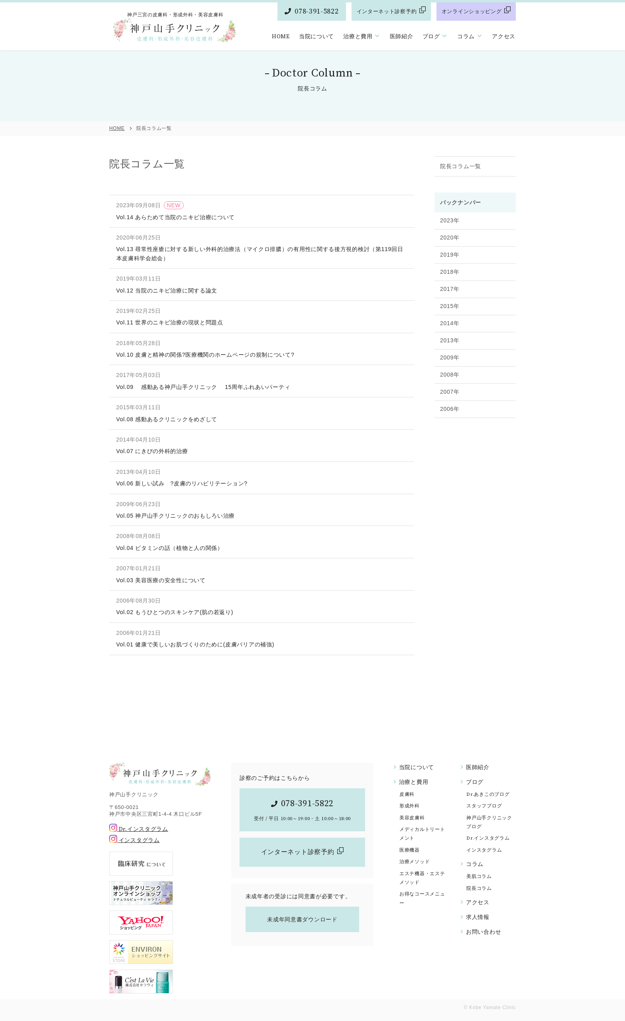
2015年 (450, 322)
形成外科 (409, 806)
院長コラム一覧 (460, 182)
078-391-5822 (316, 11)
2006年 (450, 425)
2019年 (450, 270)
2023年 (450, 236)
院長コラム (479, 888)
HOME (281, 36)
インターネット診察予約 (387, 11)
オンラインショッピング (472, 11)
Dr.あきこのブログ (487, 794)
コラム (466, 36)
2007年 (450, 407)
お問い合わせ (483, 932)
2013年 (450, 356)
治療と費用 (358, 36)
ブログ (431, 36)
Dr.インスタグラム (138, 829)
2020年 (450, 253)
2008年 (450, 390)
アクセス (503, 36)
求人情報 (477, 917)
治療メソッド (414, 862)
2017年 (450, 305)
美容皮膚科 (412, 818)
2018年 (450, 288)
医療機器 (409, 850)
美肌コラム (479, 877)
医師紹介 (401, 36)
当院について (316, 36)
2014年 (450, 339)
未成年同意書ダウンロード (302, 919)
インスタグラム (134, 840)
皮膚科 (407, 794)
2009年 (450, 373)
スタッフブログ (484, 806)
